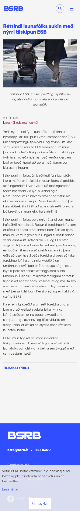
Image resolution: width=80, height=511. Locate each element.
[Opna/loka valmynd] (70, 8)
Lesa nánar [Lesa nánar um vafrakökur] (10, 489)
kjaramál (9, 122)
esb (18, 122)
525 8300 (43, 450)
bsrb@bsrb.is (17, 450)
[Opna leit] (60, 8)
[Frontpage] (13, 8)
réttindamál (30, 122)
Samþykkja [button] (40, 503)
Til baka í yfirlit (16, 368)
